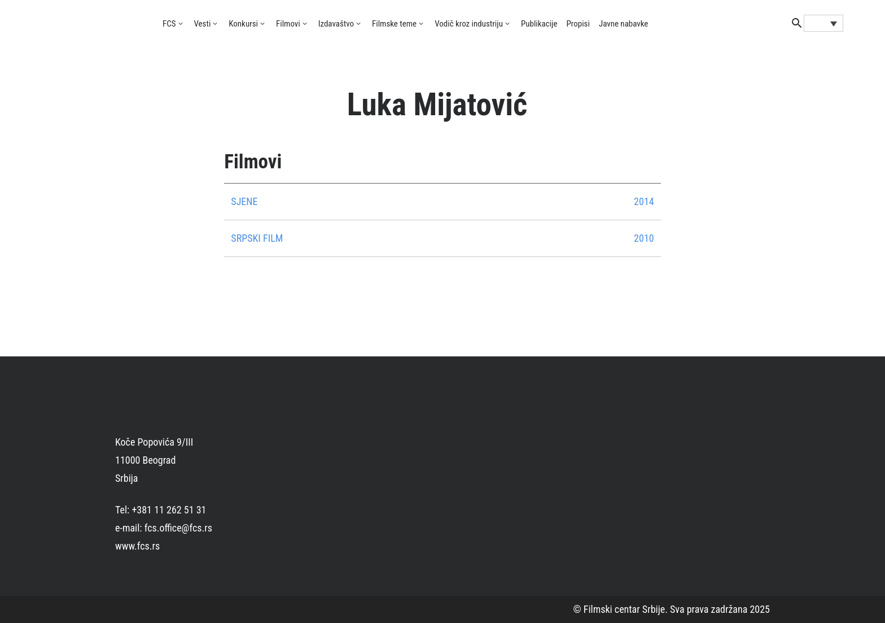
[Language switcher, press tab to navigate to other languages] (823, 23)
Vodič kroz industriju (469, 24)
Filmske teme (394, 24)
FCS (169, 24)
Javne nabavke (623, 24)
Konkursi (243, 24)
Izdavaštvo (336, 24)
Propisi (578, 24)
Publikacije (539, 24)
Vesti (202, 24)
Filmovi (288, 24)
